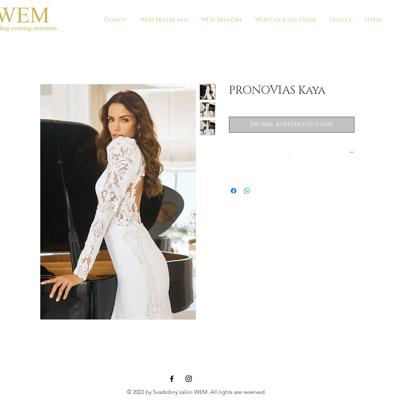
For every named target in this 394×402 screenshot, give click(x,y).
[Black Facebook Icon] (171, 378)
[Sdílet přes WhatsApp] (247, 191)
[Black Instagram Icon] (188, 378)
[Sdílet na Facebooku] (233, 191)
